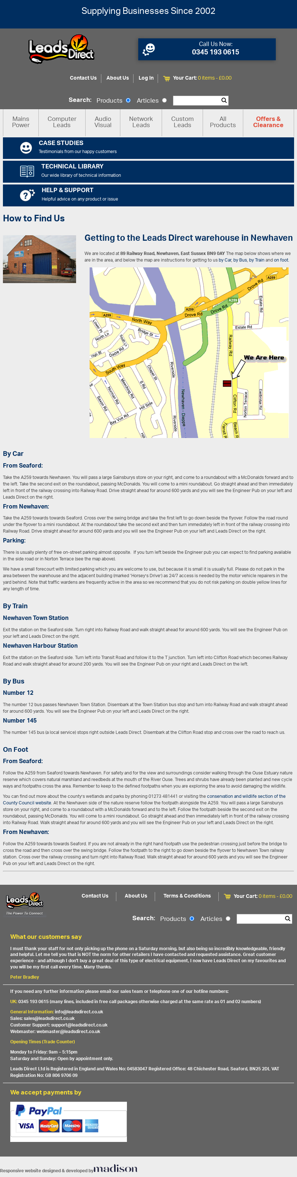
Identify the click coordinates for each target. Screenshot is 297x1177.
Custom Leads (182, 122)
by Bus (240, 260)
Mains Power (21, 122)
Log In (146, 78)
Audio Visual (103, 122)
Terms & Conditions (187, 896)
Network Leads (141, 122)
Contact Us (83, 78)
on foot (281, 260)
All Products (223, 122)
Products (114, 101)
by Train (256, 260)
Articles (152, 101)
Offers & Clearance (268, 122)
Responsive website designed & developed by (69, 1171)
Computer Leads (62, 122)
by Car (225, 260)
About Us (117, 78)
